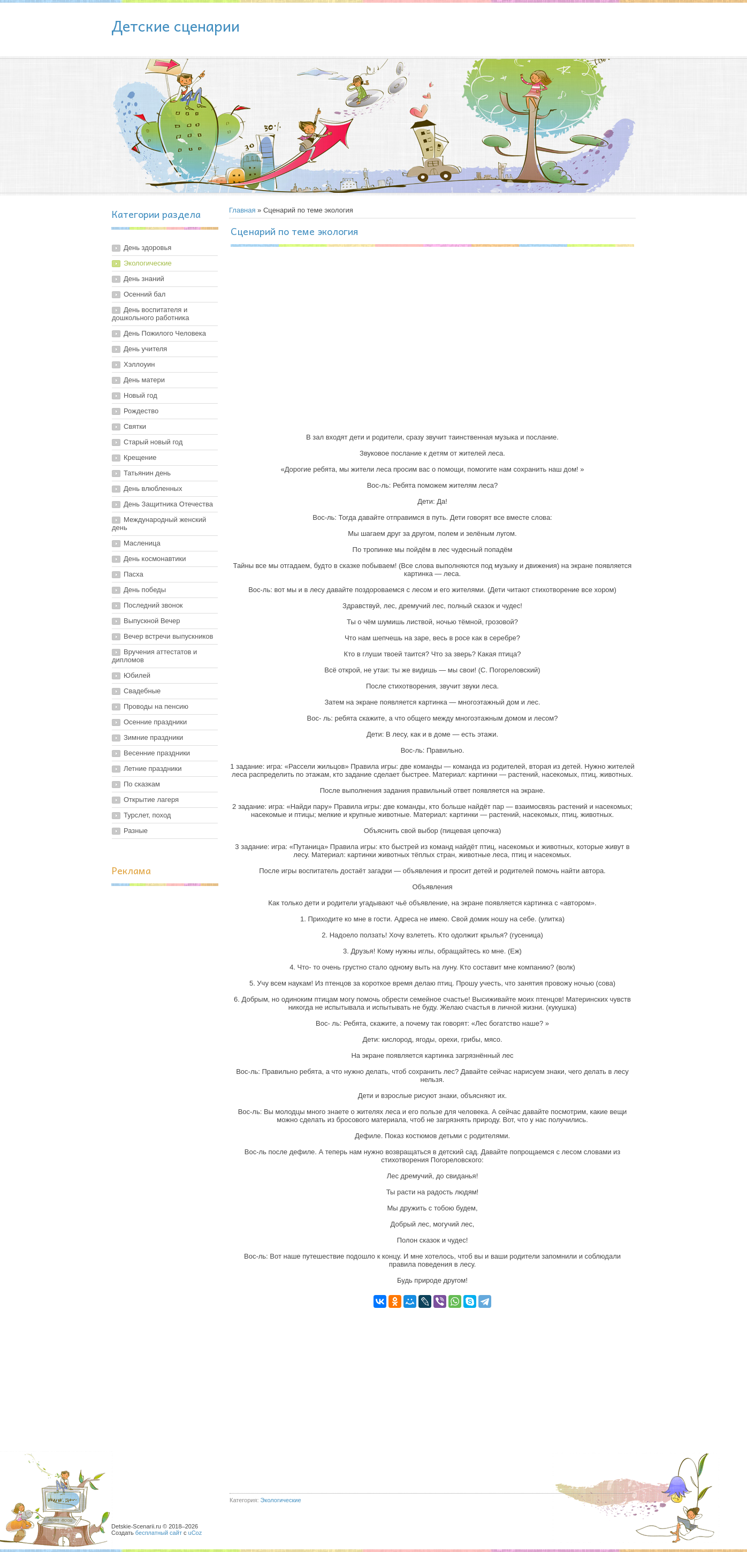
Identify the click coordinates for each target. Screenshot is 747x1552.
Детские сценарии (175, 25)
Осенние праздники (155, 722)
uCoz (195, 1533)
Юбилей (137, 675)
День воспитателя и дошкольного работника (150, 314)
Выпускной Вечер (152, 621)
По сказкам (142, 784)
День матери (144, 380)
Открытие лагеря (151, 800)
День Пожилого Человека (165, 333)
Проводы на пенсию (156, 706)
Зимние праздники (153, 737)
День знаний (144, 279)
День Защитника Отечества (168, 504)
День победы (145, 590)
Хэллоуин (139, 364)
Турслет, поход (147, 815)
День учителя (145, 349)
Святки (135, 426)
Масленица (142, 543)
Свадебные (142, 691)
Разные (136, 831)
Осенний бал (144, 294)
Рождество (141, 411)
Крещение (140, 457)
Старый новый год (153, 442)
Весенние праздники (157, 753)
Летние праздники (153, 768)
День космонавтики (155, 559)
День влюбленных (153, 488)
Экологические (148, 263)
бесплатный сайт (158, 1533)
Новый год (140, 395)
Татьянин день (147, 473)
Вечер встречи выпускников (168, 636)
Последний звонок (153, 605)
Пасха (133, 574)
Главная (242, 210)
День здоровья (147, 248)
